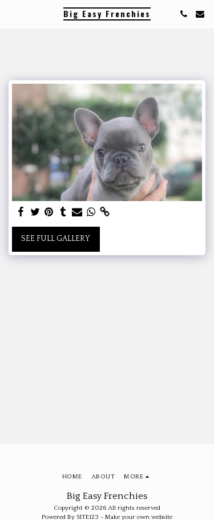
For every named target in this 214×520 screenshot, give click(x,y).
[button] (12, 13)
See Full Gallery (55, 238)
